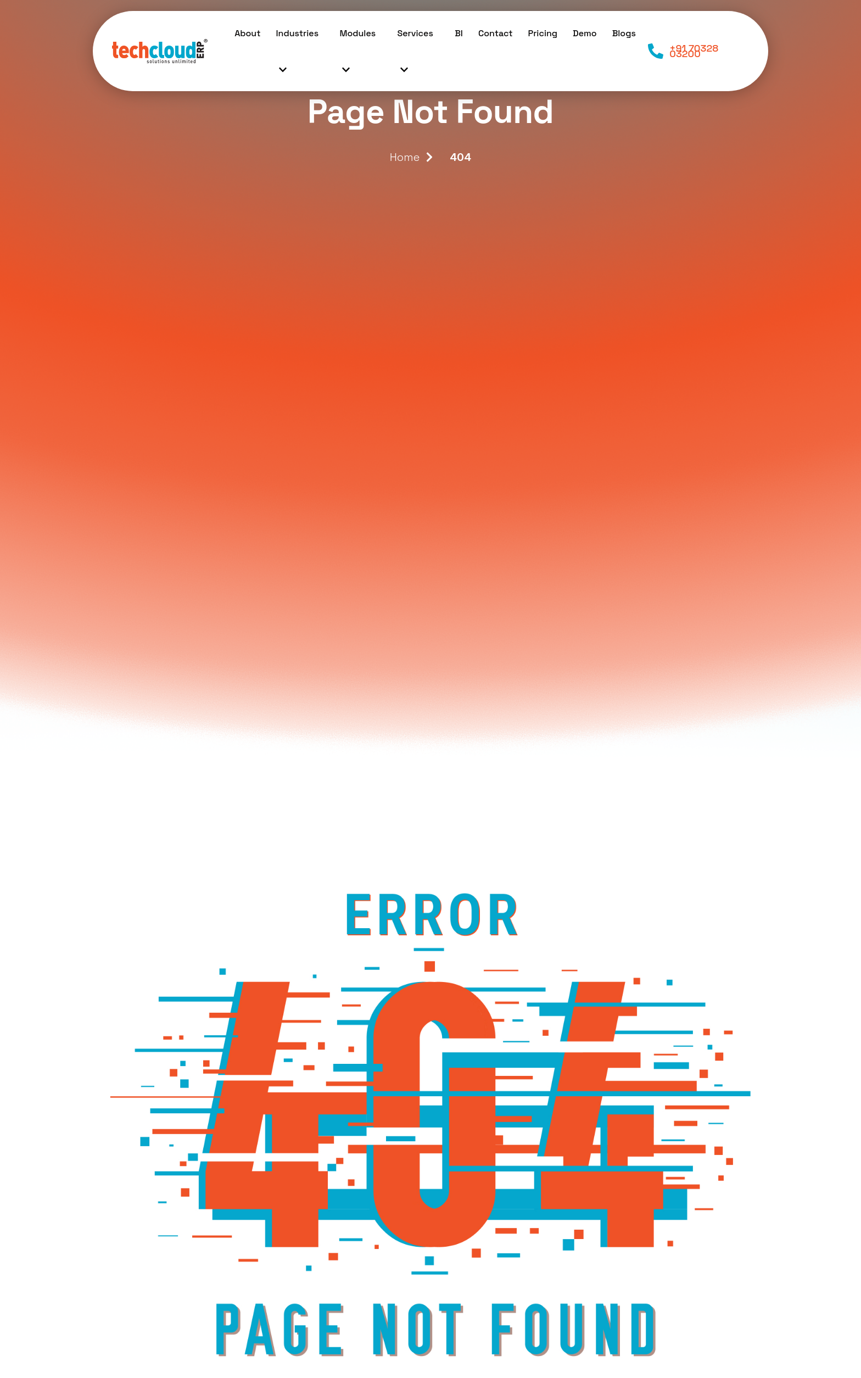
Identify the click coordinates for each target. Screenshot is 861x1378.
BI (459, 33)
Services (415, 57)
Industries (297, 57)
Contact (495, 33)
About (247, 33)
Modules (357, 57)
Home (405, 157)
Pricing (543, 33)
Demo (585, 33)
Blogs (624, 33)
